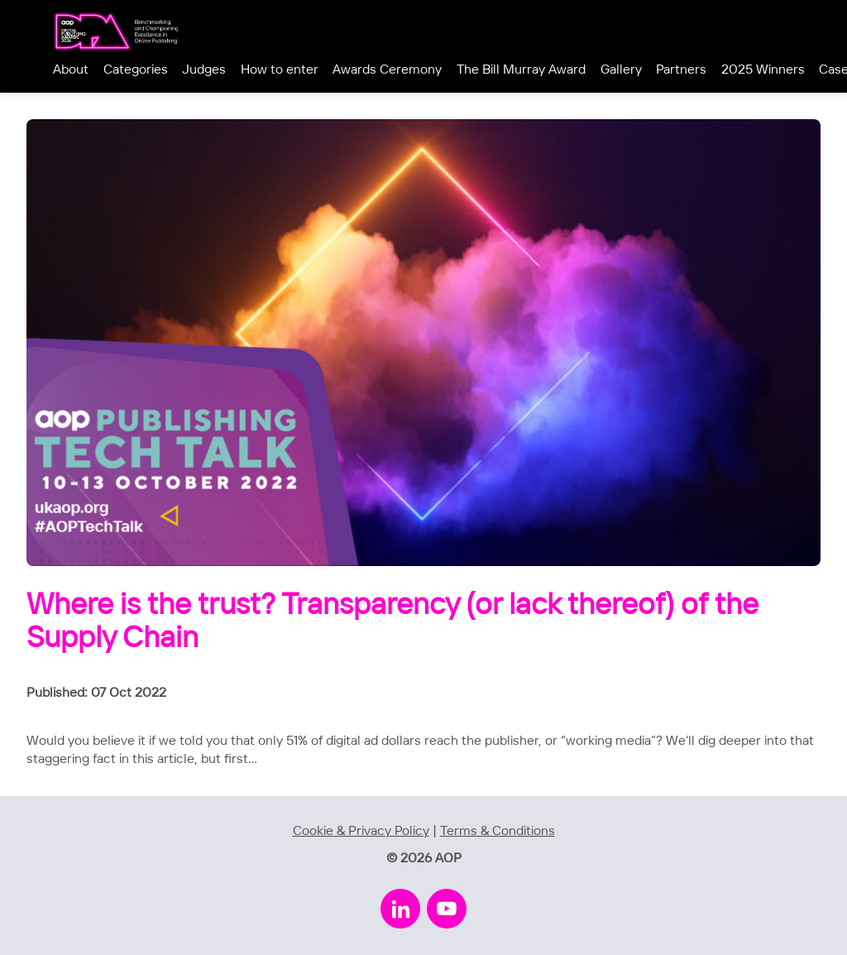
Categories (135, 70)
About (71, 70)
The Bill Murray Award (521, 70)
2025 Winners (763, 70)
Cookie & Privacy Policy (361, 831)
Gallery (621, 70)
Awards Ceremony (387, 70)
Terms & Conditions (497, 831)
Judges (204, 70)
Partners (681, 70)
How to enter (279, 70)
